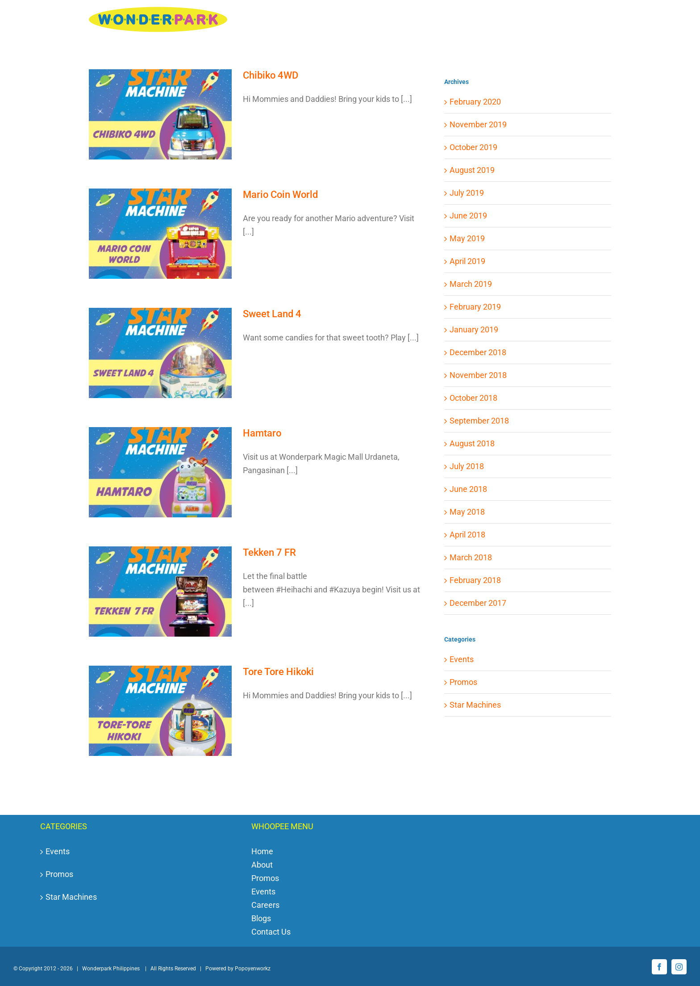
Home (262, 851)
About (262, 864)
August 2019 (472, 170)
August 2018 (472, 443)
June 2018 (468, 489)
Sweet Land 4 (272, 313)
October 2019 (473, 147)
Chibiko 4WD (270, 75)
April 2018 (467, 534)
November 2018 (478, 375)
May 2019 (467, 238)
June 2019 (468, 215)
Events (462, 659)
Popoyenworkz (253, 968)
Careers (265, 905)
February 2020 (475, 101)
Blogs (261, 918)
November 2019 (478, 124)
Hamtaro (262, 433)
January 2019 (474, 329)
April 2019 (467, 261)
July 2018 (467, 466)
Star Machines (475, 704)
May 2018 (467, 511)
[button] (597, 24)
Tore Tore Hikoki (278, 671)
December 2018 (478, 352)
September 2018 (479, 420)
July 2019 (467, 192)
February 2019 (475, 306)
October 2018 (473, 398)
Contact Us (271, 931)
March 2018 (471, 557)
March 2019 (471, 284)
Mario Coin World (280, 194)
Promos (463, 682)
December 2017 (478, 603)
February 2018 (475, 580)
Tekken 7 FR (269, 552)
